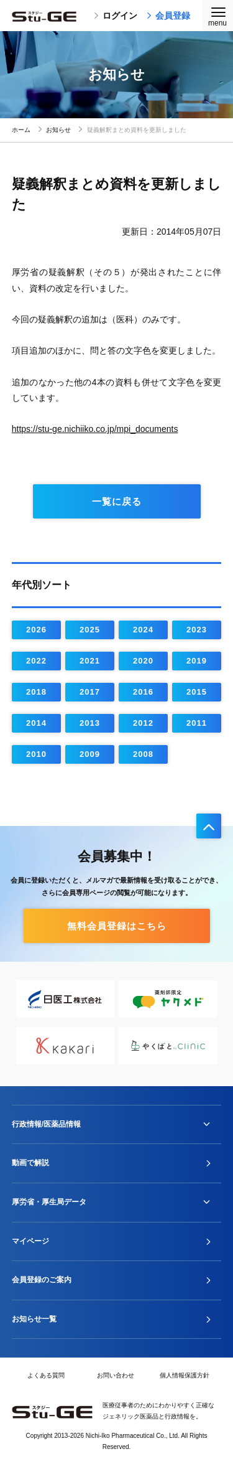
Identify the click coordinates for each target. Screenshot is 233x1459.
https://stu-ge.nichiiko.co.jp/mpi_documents (95, 429)
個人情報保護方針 (184, 1375)
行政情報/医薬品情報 (46, 1124)
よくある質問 (46, 1375)
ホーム (21, 129)
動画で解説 (30, 1162)
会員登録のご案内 (41, 1279)
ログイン (115, 16)
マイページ (30, 1241)
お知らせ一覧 (34, 1319)
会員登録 (168, 16)
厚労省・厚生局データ (49, 1202)
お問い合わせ (115, 1375)
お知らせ (58, 129)
